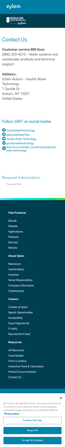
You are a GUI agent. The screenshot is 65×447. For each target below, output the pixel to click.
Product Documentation (22, 371)
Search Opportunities (20, 312)
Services (13, 242)
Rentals (12, 247)
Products (13, 237)
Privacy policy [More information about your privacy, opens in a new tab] (11, 414)
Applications (15, 231)
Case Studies (16, 355)
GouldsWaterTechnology (20, 130)
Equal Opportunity (18, 323)
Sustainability (16, 269)
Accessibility (15, 317)
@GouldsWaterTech (18, 134)
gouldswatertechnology (20, 143)
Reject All (32, 431)
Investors (13, 274)
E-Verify (12, 328)
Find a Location (17, 361)
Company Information (21, 285)
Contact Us (14, 377)
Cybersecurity (16, 290)
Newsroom (14, 264)
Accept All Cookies (32, 441)
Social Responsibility (20, 280)
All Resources (16, 350)
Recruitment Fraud (19, 334)
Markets (13, 226)
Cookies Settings (32, 421)
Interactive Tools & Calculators (26, 366)
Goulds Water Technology (21, 139)
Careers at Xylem (18, 307)
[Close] (61, 399)
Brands (12, 220)
